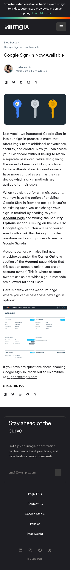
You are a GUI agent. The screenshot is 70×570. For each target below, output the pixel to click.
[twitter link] (49, 550)
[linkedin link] (20, 550)
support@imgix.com (22, 377)
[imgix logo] (16, 26)
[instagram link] (30, 550)
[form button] (58, 472)
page (14, 218)
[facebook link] (40, 550)
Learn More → (41, 13)
